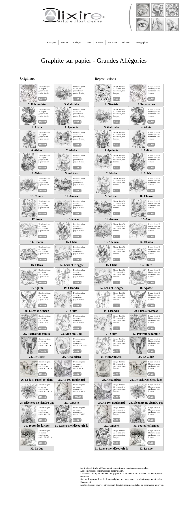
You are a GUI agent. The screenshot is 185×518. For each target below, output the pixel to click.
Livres (88, 42)
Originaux (27, 78)
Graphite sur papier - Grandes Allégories (94, 60)
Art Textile (112, 42)
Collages (77, 42)
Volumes (126, 42)
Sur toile (64, 42)
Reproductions (105, 79)
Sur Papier (51, 42)
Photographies (141, 42)
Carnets (99, 42)
